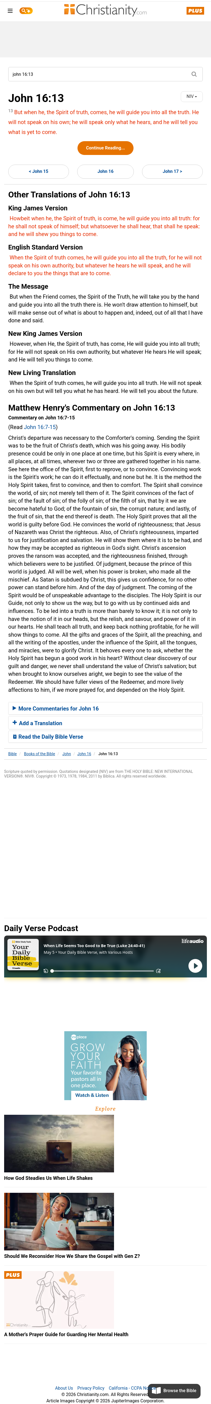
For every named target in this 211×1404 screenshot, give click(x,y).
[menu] (10, 11)
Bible (12, 754)
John (66, 754)
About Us (64, 1388)
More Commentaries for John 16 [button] (56, 708)
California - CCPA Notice (132, 1388)
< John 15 (38, 171)
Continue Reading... (105, 148)
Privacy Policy (91, 1388)
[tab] (105, 708)
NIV (192, 96)
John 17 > (172, 171)
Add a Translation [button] (37, 723)
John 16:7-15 (40, 427)
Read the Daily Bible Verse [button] (48, 736)
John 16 (105, 171)
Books (39, 754)
